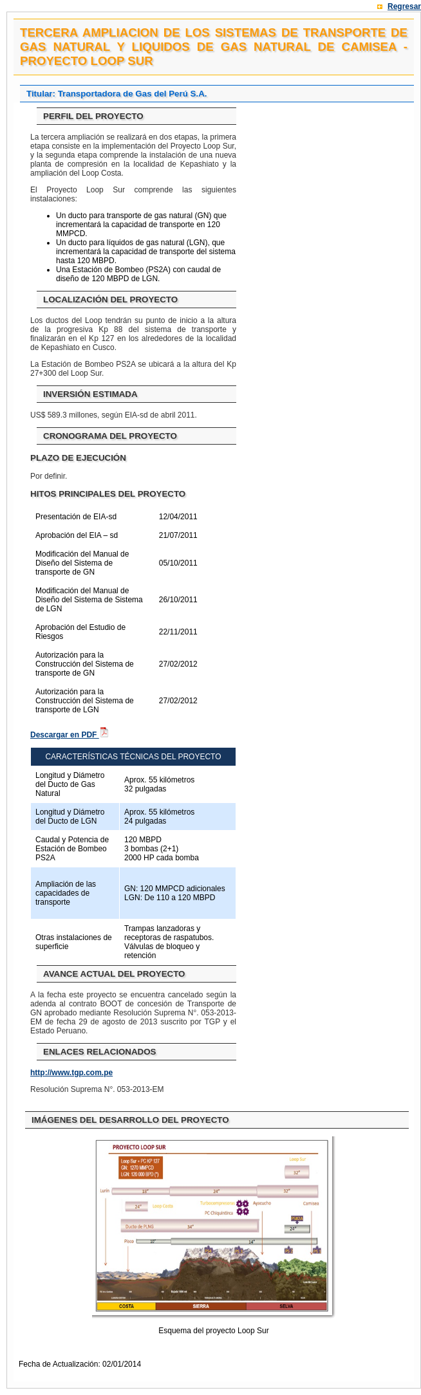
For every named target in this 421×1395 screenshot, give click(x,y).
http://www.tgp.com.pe (71, 1072)
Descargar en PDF (69, 734)
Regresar (404, 6)
